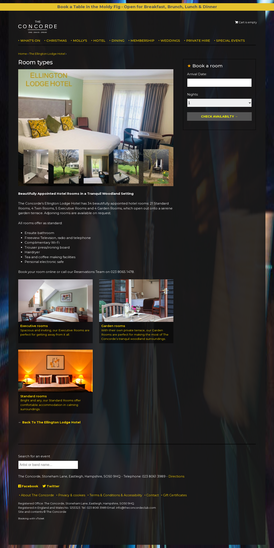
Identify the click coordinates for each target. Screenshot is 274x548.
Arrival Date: (197, 74)
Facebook (28, 486)
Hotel (99, 40)
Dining (118, 40)
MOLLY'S (80, 40)
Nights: (192, 94)
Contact (152, 495)
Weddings (170, 40)
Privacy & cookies (71, 495)
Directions (176, 477)
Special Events (230, 40)
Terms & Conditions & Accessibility (115, 495)
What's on (30, 40)
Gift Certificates (175, 495)
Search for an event (34, 456)
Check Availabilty (217, 116)
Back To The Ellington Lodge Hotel (52, 422)
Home (22, 53)
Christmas (56, 40)
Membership (142, 40)
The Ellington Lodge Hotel (47, 53)
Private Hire (198, 40)
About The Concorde (37, 495)
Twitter (52, 486)
